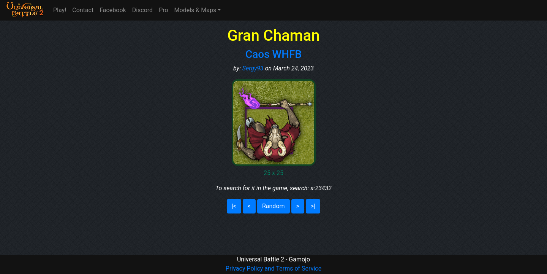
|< (234, 206)
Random (273, 206)
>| (313, 206)
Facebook (113, 10)
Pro (163, 10)
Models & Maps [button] (195, 10)
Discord (142, 10)
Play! (59, 10)
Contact (82, 10)
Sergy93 (253, 68)
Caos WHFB (273, 54)
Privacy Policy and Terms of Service (273, 268)
